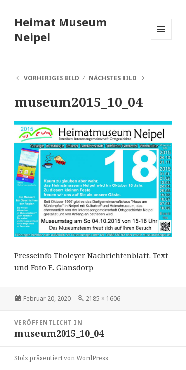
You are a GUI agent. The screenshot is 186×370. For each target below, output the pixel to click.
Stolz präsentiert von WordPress (61, 358)
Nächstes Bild (113, 78)
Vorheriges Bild (51, 78)
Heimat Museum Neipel (60, 29)
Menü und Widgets (161, 39)
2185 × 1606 (103, 298)
